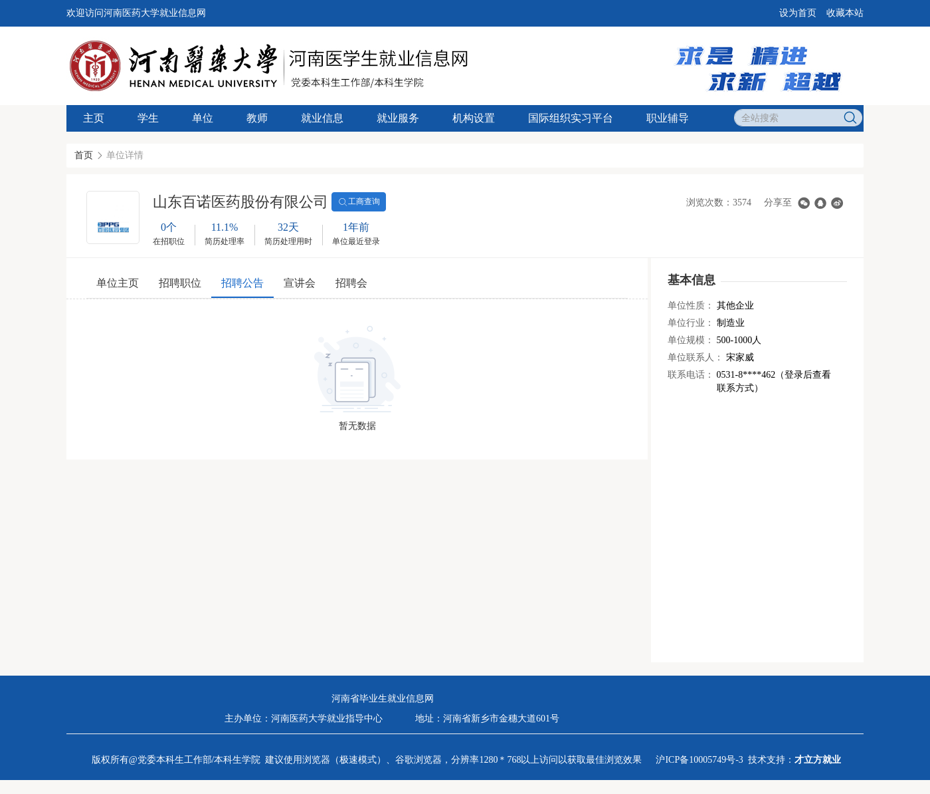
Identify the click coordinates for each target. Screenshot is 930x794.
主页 (93, 118)
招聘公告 (242, 283)
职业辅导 (667, 118)
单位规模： (691, 340)
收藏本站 (845, 13)
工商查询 (358, 202)
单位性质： (691, 306)
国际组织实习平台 (570, 118)
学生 (148, 118)
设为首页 (797, 13)
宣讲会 (300, 283)
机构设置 (473, 118)
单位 (202, 118)
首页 (83, 155)
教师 (257, 118)
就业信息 (322, 118)
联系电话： (691, 375)
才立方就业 (817, 760)
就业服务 (398, 118)
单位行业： (691, 323)
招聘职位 (180, 283)
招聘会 (351, 283)
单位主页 (117, 283)
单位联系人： (695, 357)
